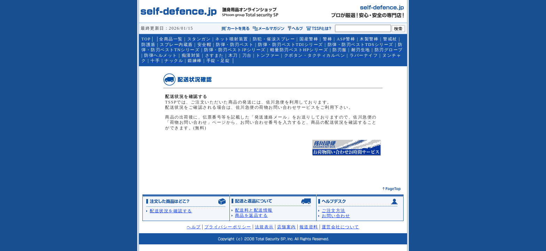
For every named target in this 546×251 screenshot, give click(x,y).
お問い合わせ (336, 215)
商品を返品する (251, 215)
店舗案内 (286, 227)
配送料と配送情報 (254, 210)
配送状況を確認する (171, 210)
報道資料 (308, 227)
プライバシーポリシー (227, 227)
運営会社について (340, 227)
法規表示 (264, 227)
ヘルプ (194, 227)
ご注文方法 (333, 210)
